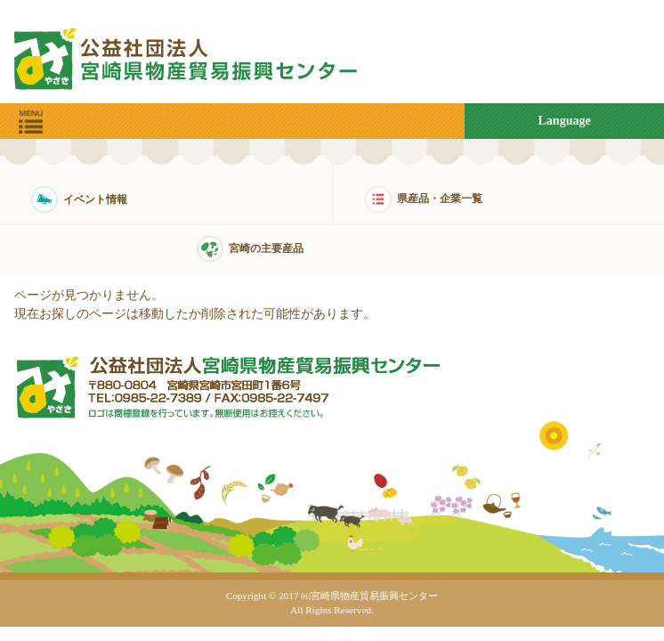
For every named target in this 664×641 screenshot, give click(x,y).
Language (564, 120)
